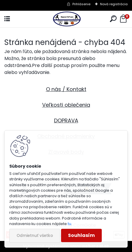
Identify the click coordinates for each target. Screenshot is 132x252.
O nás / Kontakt (66, 89)
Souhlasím (81, 235)
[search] (113, 19)
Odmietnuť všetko (35, 235)
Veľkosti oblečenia (66, 104)
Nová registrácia (114, 4)
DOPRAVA (66, 120)
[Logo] (66, 19)
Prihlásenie (81, 4)
